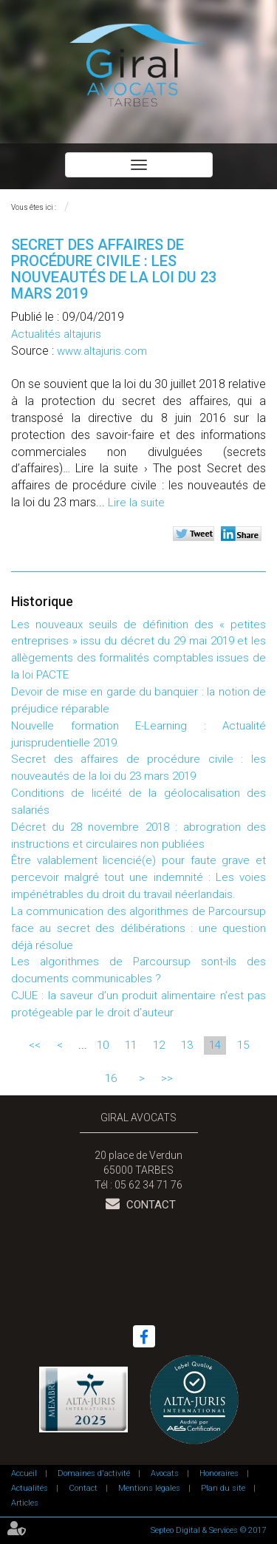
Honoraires (219, 1473)
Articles (24, 1503)
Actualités (29, 1488)
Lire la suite (136, 502)
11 (131, 1045)
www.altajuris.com (102, 351)
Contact (149, 1204)
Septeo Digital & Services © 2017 (208, 1530)
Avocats (165, 1473)
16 (111, 1078)
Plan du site (223, 1488)
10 (103, 1045)
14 (215, 1045)
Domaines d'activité (94, 1473)
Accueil (24, 1473)
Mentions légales (149, 1488)
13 (187, 1045)
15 (243, 1045)
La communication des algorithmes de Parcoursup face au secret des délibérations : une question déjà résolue (138, 928)
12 (159, 1045)
